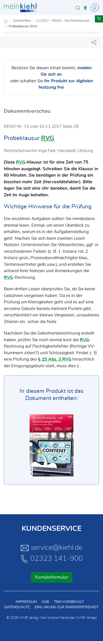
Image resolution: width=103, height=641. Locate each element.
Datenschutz (17, 607)
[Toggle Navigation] (94, 8)
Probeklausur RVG (23, 26)
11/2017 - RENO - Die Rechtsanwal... (64, 20)
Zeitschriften (22, 20)
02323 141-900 (51, 559)
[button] (78, 8)
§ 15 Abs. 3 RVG (54, 359)
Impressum (26, 602)
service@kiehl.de (52, 548)
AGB (45, 602)
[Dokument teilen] (93, 42)
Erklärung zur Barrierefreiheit (67, 607)
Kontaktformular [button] (51, 577)
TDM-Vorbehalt (69, 602)
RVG (47, 138)
